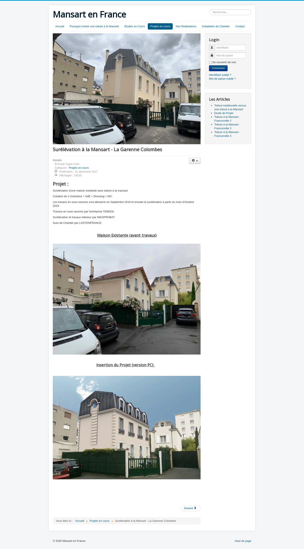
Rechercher (209, 9)
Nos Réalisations (186, 26)
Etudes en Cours (134, 26)
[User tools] (195, 161)
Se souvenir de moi (224, 62)
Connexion (218, 68)
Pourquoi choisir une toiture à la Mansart (94, 26)
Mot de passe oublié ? (222, 78)
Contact (240, 26)
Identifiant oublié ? (220, 74)
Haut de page (243, 540)
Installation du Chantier (216, 26)
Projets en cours (160, 26)
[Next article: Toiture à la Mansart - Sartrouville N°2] (191, 508)
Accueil (59, 26)
